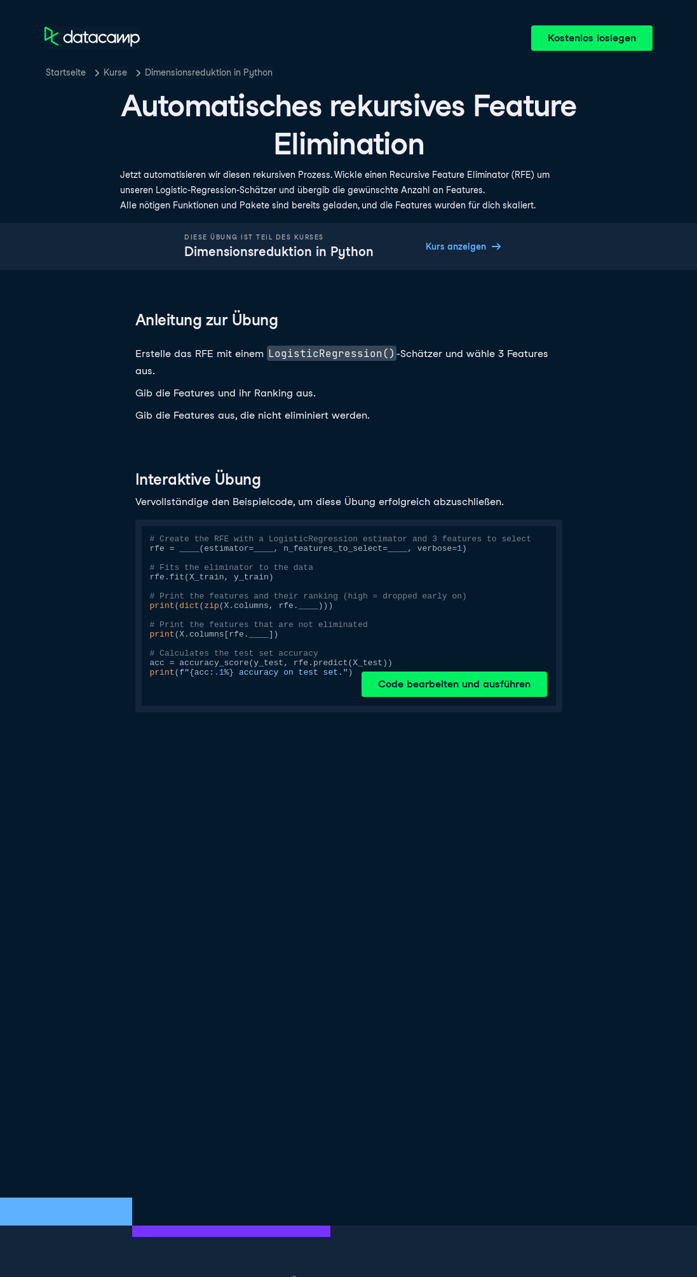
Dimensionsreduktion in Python (209, 72)
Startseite (66, 72)
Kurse (115, 72)
